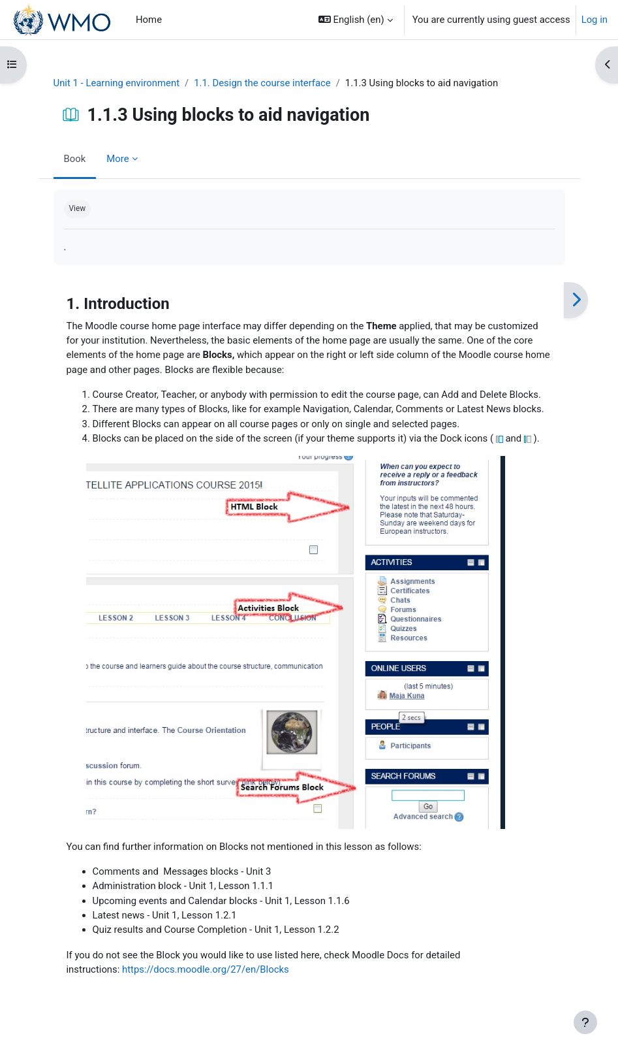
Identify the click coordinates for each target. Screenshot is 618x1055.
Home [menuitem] (149, 19)
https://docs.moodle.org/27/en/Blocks (205, 969)
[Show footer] (585, 1022)
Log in (594, 19)
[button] (355, 19)
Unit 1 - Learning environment (117, 83)
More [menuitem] (117, 159)
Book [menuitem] (75, 159)
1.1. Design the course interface (262, 83)
